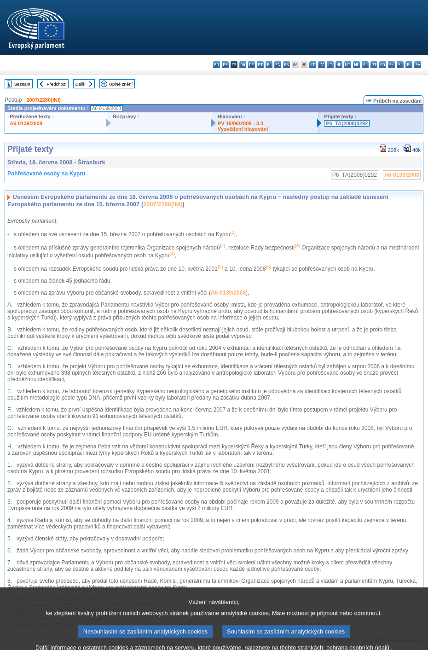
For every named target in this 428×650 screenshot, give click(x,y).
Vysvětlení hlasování (243, 129)
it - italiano (312, 64)
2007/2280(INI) (43, 100)
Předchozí (56, 84)
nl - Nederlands (356, 64)
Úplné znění (121, 84)
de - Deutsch (251, 64)
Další (80, 84)
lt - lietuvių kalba (330, 64)
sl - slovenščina (400, 64)
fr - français (286, 64)
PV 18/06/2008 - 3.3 (241, 123)
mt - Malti (347, 64)
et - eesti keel (260, 64)
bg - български (216, 64)
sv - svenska (417, 64)
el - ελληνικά (269, 64)
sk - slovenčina (391, 64)
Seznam (22, 84)
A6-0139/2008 (26, 123)
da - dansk (242, 64)
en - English (277, 64)
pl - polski (365, 64)
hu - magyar (338, 64)
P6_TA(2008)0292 (347, 123)
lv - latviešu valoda (321, 64)
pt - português (373, 64)
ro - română (382, 64)
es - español (225, 64)
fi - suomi (408, 64)
